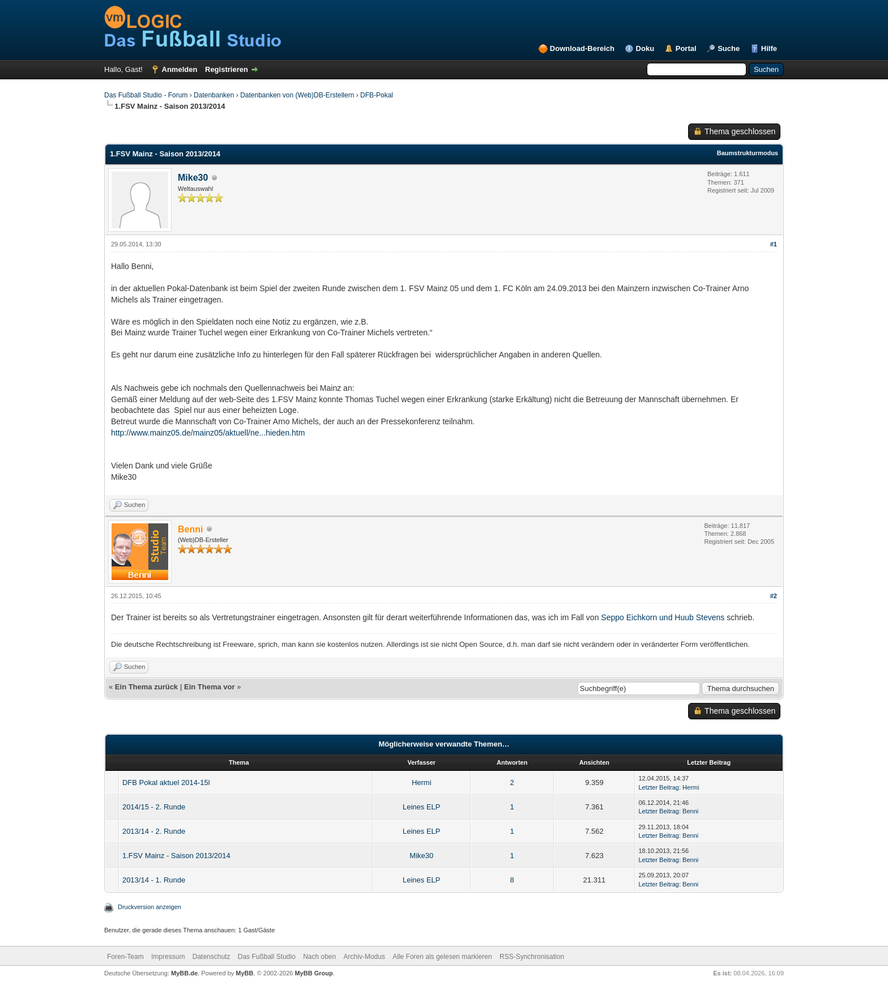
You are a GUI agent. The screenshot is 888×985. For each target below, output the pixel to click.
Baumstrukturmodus (747, 153)
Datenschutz (211, 957)
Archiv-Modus (364, 957)
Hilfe (769, 48)
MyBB (244, 973)
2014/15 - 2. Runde (153, 807)
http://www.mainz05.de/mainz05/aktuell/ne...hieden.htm (208, 432)
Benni (690, 811)
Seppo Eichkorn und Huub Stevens (662, 617)
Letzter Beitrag (658, 787)
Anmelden (180, 69)
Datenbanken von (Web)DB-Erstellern (297, 95)
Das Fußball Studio (267, 957)
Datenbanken (214, 95)
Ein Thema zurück (146, 687)
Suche (729, 48)
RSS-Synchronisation (532, 957)
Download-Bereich (582, 48)
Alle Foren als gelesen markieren (442, 957)
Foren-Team (125, 957)
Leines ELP (422, 807)
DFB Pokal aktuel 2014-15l (166, 782)
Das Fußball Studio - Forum (145, 95)
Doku (645, 48)
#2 (773, 595)
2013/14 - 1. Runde (153, 880)
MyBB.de (184, 973)
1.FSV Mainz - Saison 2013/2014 (176, 855)
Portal (686, 48)
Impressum (168, 957)
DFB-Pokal (376, 95)
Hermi (422, 782)
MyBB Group (313, 973)
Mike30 (193, 177)
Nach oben (319, 957)
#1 (773, 244)
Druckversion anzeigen (149, 906)
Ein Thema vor (209, 687)
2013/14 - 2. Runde (153, 831)
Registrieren (226, 69)
